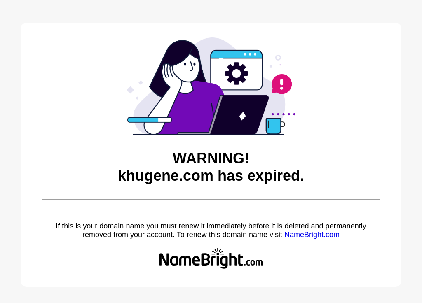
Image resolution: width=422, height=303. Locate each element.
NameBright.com (312, 235)
